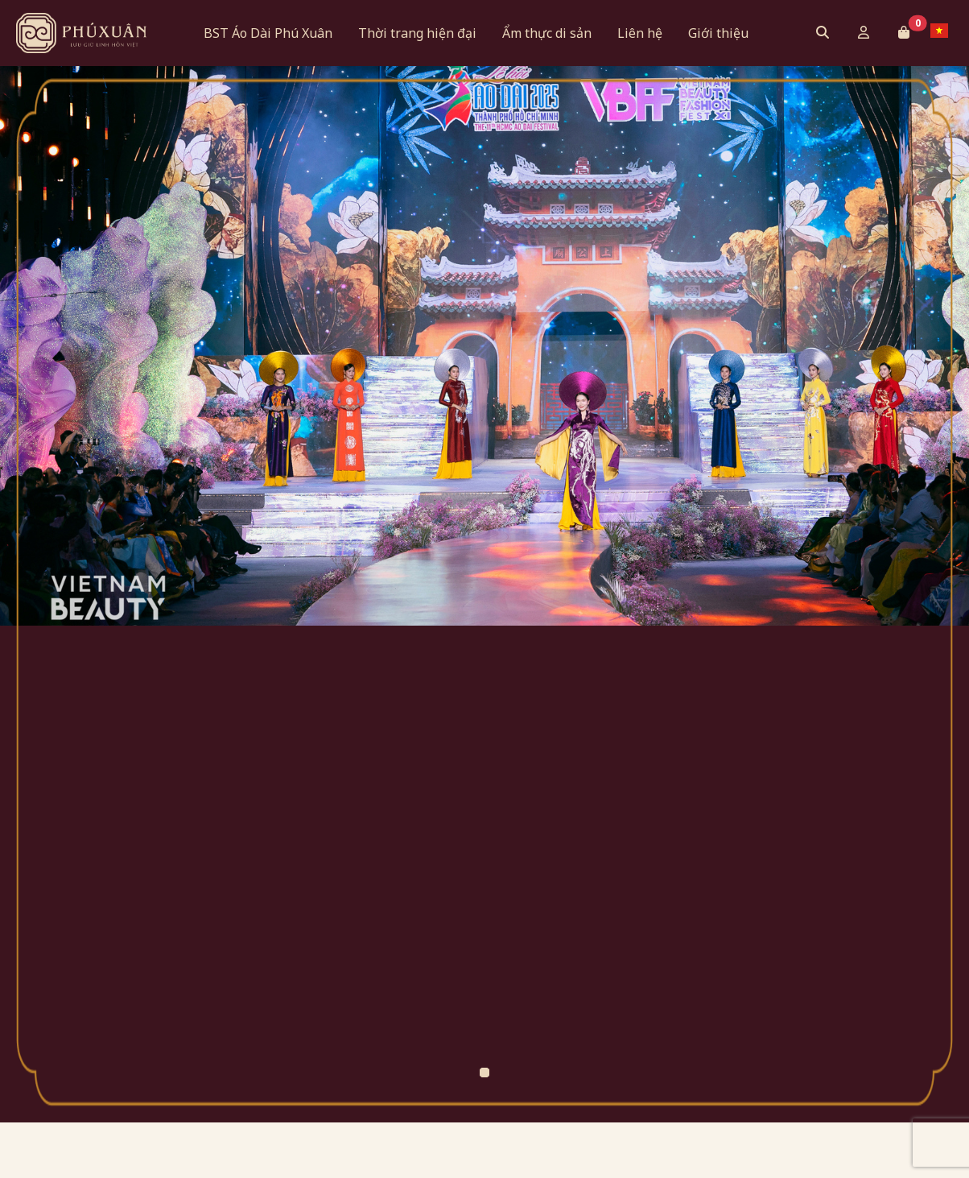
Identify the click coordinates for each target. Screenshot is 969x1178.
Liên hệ (639, 33)
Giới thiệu (718, 33)
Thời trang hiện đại (417, 33)
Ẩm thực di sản (547, 33)
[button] (903, 32)
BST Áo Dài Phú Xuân (268, 33)
